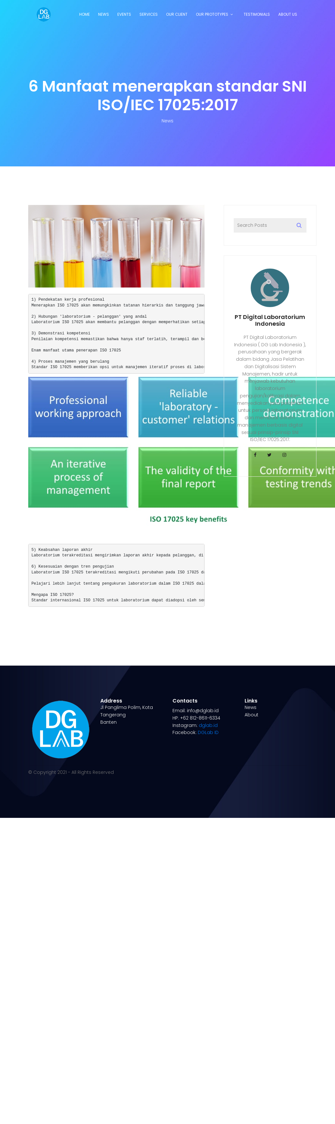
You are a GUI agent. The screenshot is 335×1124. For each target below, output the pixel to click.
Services (148, 14)
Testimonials (257, 14)
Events (124, 14)
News (103, 14)
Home (84, 14)
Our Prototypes (212, 14)
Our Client (177, 14)
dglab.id (208, 725)
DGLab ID (208, 732)
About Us (287, 14)
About (251, 715)
